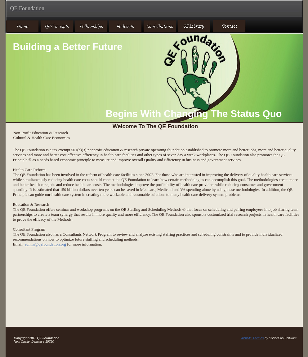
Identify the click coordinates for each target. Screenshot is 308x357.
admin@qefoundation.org (45, 244)
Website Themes (252, 338)
